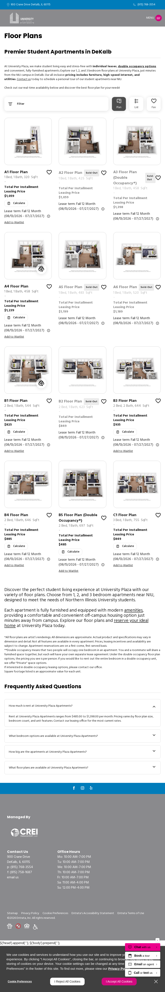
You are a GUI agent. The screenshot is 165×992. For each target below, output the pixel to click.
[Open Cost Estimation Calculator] (16, 203)
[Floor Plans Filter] (56, 104)
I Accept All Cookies (119, 981)
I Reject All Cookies (67, 981)
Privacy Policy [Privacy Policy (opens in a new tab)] (119, 968)
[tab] (119, 104)
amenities (133, 610)
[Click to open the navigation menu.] (154, 18)
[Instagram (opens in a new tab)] (82, 788)
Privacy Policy (30, 913)
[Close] (156, 981)
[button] (9, 926)
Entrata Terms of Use (131, 913)
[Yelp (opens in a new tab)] (91, 788)
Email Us (13, 877)
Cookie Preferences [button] (55, 913)
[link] (28, 179)
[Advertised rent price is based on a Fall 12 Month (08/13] (48, 216)
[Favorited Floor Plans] (154, 104)
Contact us (24, 79)
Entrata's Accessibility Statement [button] (93, 913)
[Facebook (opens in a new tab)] (73, 788)
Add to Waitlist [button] (14, 222)
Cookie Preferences (20, 981)
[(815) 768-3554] (144, 4)
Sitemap (12, 913)
